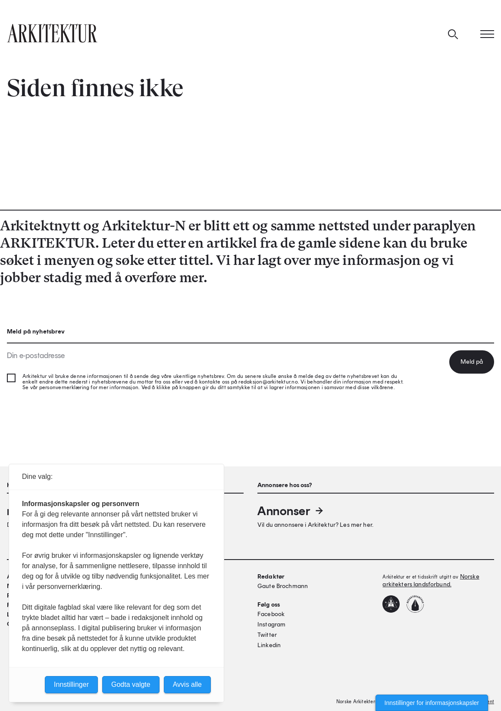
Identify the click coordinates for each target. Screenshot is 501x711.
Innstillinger (71, 684)
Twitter (267, 635)
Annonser (291, 511)
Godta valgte (130, 684)
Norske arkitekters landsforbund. (430, 580)
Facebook (271, 614)
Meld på (471, 361)
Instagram (271, 624)
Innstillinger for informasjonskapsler (432, 702)
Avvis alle (187, 684)
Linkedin (269, 645)
